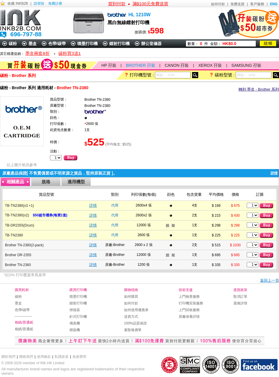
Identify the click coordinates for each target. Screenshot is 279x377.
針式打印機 (78, 317)
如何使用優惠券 (136, 310)
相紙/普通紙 (24, 322)
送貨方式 (131, 317)
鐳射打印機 (119, 43)
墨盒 (32, 43)
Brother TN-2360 (18, 265)
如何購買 (131, 297)
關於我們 (8, 357)
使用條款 (44, 357)
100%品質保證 (135, 323)
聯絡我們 (26, 357)
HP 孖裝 (108, 65)
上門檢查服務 (189, 297)
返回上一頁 (269, 280)
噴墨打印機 (87, 43)
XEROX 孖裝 (210, 65)
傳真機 (74, 323)
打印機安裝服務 (191, 303)
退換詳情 (240, 303)
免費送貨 (237, 4)
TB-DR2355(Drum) (19, 225)
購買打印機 (78, 290)
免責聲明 (79, 357)
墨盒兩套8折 (37, 53)
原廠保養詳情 (189, 317)
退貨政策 (240, 290)
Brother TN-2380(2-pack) (24, 245)
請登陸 (39, 3)
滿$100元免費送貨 (150, 3)
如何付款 (218, 4)
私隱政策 (62, 357)
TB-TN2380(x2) (17, 215)
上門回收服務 (189, 310)
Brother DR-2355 (18, 255)
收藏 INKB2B (18, 3)
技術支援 (186, 290)
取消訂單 (240, 297)
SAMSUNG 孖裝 (246, 65)
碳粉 (13, 43)
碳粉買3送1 (69, 53)
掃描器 (74, 310)
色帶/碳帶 (57, 43)
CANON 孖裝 (177, 65)
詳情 (93, 205)
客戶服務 (257, 4)
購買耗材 (22, 290)
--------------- (23, 316)
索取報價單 (133, 330)
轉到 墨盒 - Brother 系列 (259, 89)
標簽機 (74, 330)
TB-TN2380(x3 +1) (20, 206)
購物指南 (131, 290)
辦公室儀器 (151, 43)
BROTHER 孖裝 (140, 65)
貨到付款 (117, 3)
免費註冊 (55, 3)
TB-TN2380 (14, 235)
